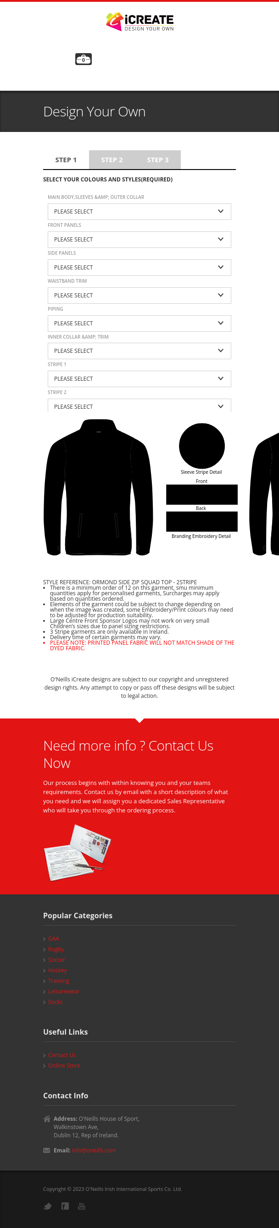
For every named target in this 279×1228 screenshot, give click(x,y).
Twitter (47, 1206)
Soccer (56, 960)
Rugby (56, 949)
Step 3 (157, 159)
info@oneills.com (94, 1150)
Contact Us (62, 1055)
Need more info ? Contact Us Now (128, 754)
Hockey (57, 970)
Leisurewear (63, 991)
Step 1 (66, 159)
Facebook (65, 1206)
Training (58, 981)
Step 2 (112, 159)
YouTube (81, 1206)
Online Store (64, 1065)
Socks (55, 1002)
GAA (53, 939)
